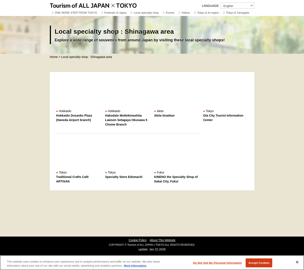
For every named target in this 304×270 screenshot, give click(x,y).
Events (170, 12)
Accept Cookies (258, 262)
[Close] (297, 262)
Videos (186, 12)
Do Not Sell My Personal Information (217, 262)
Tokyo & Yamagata (237, 12)
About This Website (162, 240)
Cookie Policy (138, 240)
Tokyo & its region (208, 12)
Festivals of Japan (115, 12)
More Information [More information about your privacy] (135, 265)
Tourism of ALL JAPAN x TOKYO (103, 5)
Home (54, 57)
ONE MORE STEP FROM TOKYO (76, 12)
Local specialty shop (146, 12)
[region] (152, 262)
